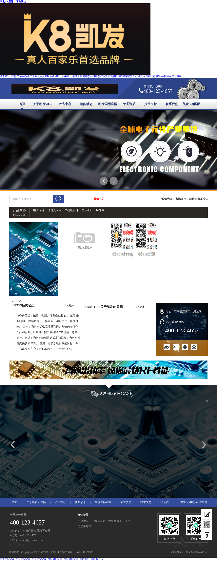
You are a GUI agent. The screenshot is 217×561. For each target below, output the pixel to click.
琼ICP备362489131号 (197, 552)
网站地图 (84, 559)
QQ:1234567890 (175, 321)
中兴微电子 (84, 521)
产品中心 (22, 76)
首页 (22, 104)
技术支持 (140, 76)
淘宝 (127, 521)
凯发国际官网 (117, 76)
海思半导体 (84, 526)
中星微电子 (115, 521)
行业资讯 (105, 76)
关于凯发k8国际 (8, 76)
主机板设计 (56, 76)
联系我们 (150, 76)
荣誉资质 (130, 76)
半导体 (76, 76)
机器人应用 (43, 76)
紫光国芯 (99, 521)
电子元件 (32, 76)
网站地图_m (97, 559)
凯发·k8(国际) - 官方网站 (13, 1)
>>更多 (69, 305)
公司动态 (95, 76)
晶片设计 (67, 76)
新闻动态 (85, 76)
